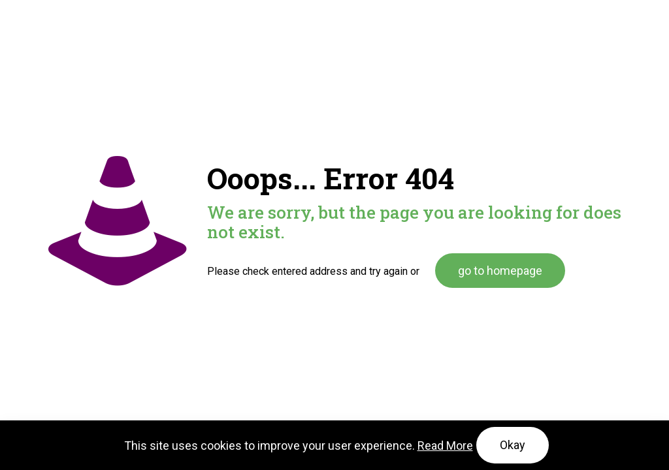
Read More (445, 445)
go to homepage (500, 270)
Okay (512, 445)
